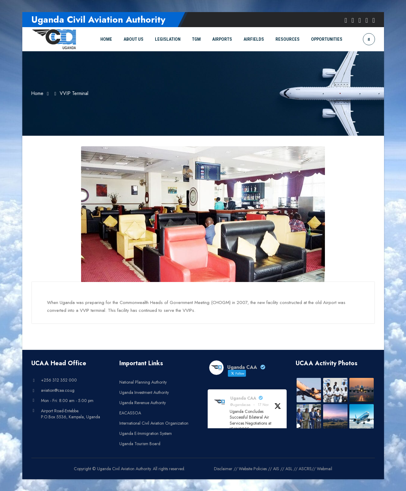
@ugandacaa (240, 404)
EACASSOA (130, 413)
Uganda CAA (243, 398)
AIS (276, 468)
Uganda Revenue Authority (142, 402)
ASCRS (305, 468)
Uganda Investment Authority (144, 392)
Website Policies (253, 468)
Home (37, 93)
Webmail (324, 468)
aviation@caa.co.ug (57, 390)
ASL (288, 468)
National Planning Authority (143, 382)
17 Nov (263, 404)
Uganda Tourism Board (139, 443)
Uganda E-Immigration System (145, 433)
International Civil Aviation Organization (153, 423)
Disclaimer (223, 468)
